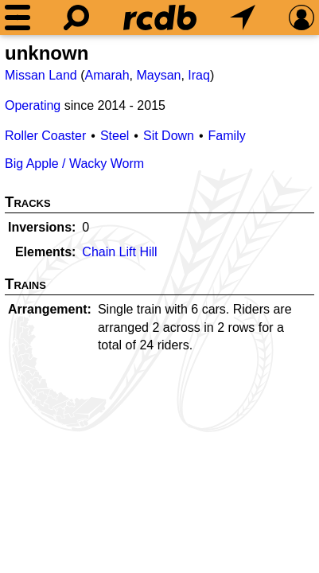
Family (227, 135)
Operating (32, 105)
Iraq (199, 75)
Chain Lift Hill (119, 252)
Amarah (107, 75)
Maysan (158, 75)
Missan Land (41, 75)
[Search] (76, 17)
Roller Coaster (45, 135)
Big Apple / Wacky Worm (74, 163)
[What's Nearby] (242, 17)
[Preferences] (301, 17)
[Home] (159, 17)
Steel (114, 135)
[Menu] (17, 17)
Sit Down (168, 135)
